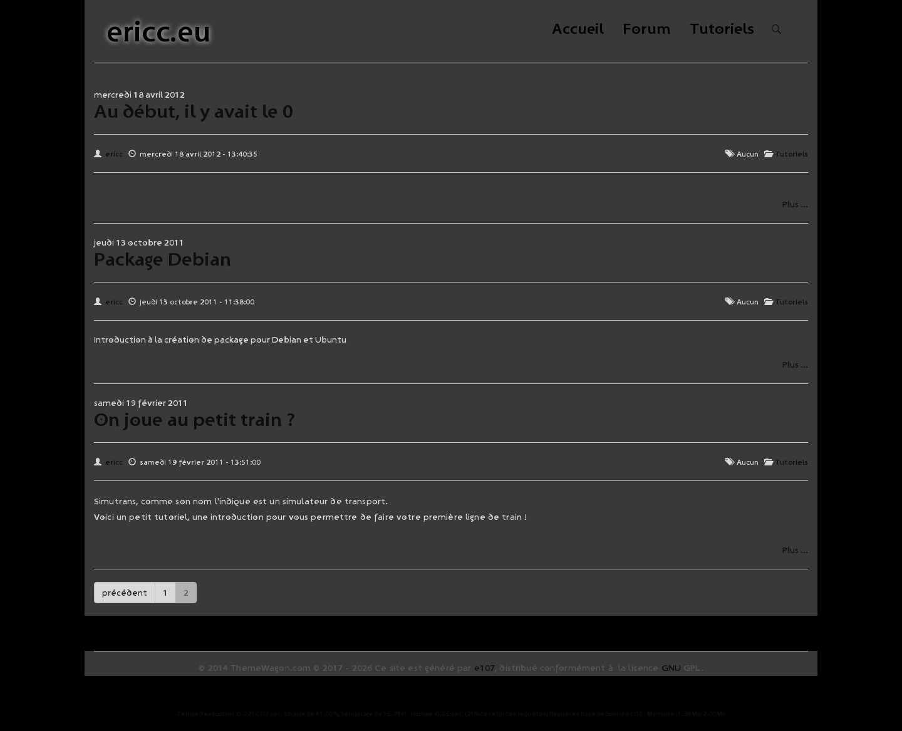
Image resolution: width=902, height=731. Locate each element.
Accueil (578, 30)
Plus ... (795, 204)
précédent (124, 593)
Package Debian (162, 258)
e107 (484, 668)
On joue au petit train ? (194, 419)
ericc (114, 154)
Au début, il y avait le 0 (193, 111)
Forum (647, 30)
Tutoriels (722, 30)
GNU (671, 668)
